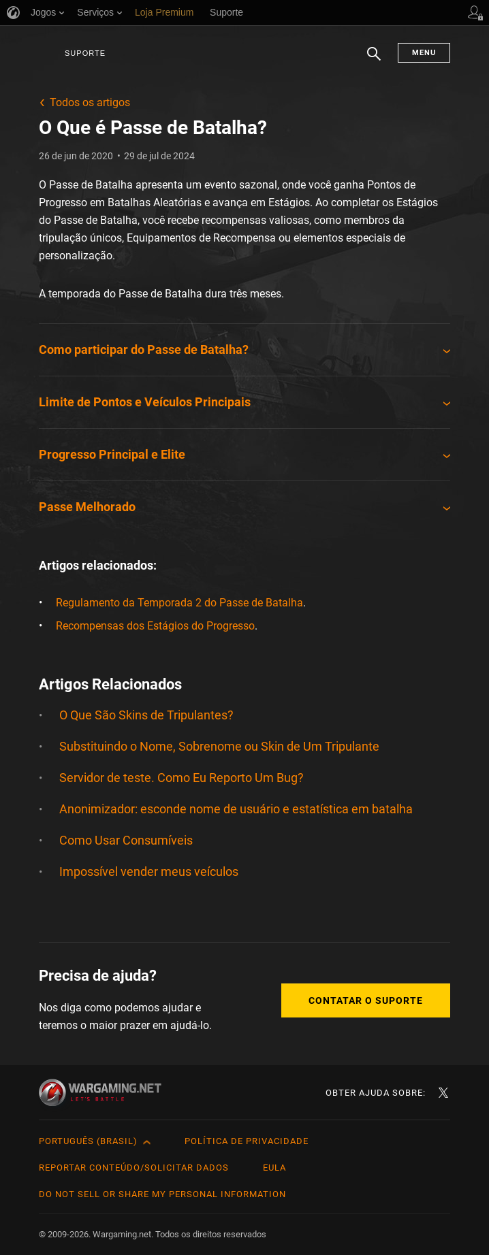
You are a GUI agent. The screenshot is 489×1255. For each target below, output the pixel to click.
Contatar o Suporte (366, 1000)
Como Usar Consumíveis (126, 840)
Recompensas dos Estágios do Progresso (155, 625)
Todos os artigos (90, 102)
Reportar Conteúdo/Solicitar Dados (134, 1167)
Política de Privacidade (247, 1141)
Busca (374, 60)
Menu (424, 52)
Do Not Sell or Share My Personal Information (162, 1194)
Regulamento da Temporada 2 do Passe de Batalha (179, 602)
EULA (274, 1167)
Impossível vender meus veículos (148, 871)
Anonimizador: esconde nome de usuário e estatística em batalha (236, 809)
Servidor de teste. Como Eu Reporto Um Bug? (181, 777)
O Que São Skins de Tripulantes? (146, 715)
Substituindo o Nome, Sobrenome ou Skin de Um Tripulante (219, 746)
